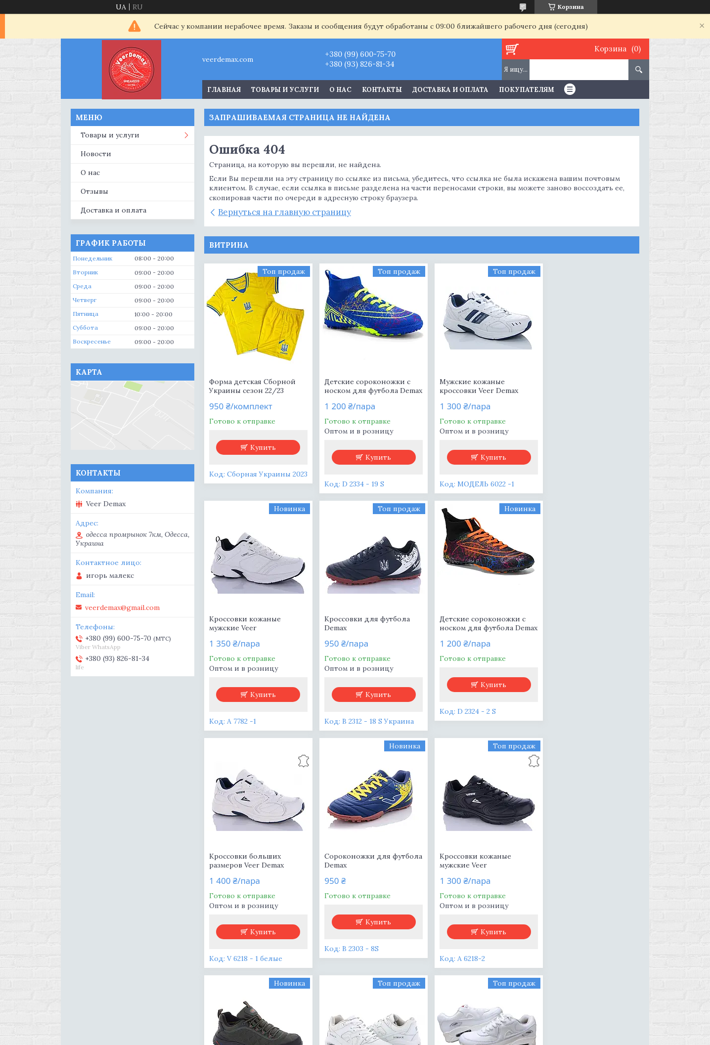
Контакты (382, 90)
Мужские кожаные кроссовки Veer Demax (469, 386)
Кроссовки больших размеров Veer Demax (467, 632)
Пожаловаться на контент (324, 1035)
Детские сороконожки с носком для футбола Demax (363, 390)
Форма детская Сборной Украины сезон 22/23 (252, 386)
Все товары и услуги (418, 990)
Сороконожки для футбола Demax (574, 632)
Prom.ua (401, 1026)
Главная (224, 90)
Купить (261, 447)
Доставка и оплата (450, 90)
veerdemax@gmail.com (122, 607)
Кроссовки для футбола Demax (252, 632)
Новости (96, 153)
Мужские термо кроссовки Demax (350, 869)
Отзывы (94, 191)
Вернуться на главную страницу (284, 212)
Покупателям (526, 90)
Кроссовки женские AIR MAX (472, 869)
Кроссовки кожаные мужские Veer (577, 386)
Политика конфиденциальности (416, 1035)
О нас (340, 90)
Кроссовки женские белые (576, 869)
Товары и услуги (285, 90)
